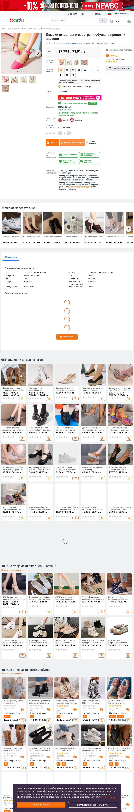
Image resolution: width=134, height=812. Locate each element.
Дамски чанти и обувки (30, 29)
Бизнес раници (53, 779)
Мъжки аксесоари (32, 776)
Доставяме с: (50, 120)
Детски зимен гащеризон (30, 781)
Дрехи (28, 757)
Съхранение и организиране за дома (97, 768)
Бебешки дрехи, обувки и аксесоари (77, 780)
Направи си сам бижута (119, 764)
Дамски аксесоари (32, 771)
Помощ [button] (98, 14)
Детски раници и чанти (75, 773)
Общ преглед (11, 257)
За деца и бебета (77, 757)
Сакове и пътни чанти (56, 774)
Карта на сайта (9, 777)
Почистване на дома (99, 762)
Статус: (49, 91)
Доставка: (50, 107)
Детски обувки (75, 768)
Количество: (51, 133)
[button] (5, 20)
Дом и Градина (98, 757)
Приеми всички (41, 805)
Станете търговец (10, 766)
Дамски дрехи (30, 762)
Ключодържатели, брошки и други (120, 771)
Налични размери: (50, 70)
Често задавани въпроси (9, 772)
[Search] (75, 20)
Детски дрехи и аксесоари (75, 762)
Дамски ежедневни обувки (50, 29)
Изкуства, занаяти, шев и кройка (98, 780)
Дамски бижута (119, 781)
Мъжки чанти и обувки (53, 769)
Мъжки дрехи (30, 766)
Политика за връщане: (51, 172)
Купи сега (52, 142)
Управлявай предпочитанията (92, 805)
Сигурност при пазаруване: (51, 155)
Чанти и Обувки (13, 29)
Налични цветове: (49, 61)
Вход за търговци (76, 14)
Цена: (49, 52)
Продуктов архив (10, 782)
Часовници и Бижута (119, 758)
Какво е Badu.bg (9, 762)
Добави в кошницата (72, 142)
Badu (3, 29)
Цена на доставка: (50, 126)
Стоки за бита (96, 775)
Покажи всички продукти (11, 490)
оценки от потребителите (70, 43)
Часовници (117, 777)
